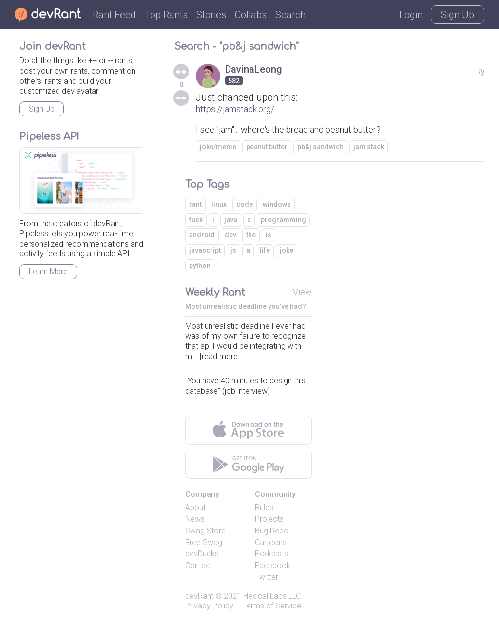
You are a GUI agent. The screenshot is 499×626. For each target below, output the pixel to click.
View (302, 292)
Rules (264, 507)
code (244, 204)
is (268, 235)
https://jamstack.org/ (235, 109)
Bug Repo (271, 530)
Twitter (266, 577)
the (251, 235)
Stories (211, 14)
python (200, 265)
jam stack (368, 147)
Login (410, 14)
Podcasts (271, 553)
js (233, 250)
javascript (205, 250)
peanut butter (267, 147)
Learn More (48, 271)
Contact (198, 565)
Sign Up (457, 14)
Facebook (272, 565)
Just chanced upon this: (246, 97)
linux (219, 204)
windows (277, 204)
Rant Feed (114, 14)
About (195, 507)
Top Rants (166, 14)
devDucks (202, 553)
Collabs (251, 14)
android (202, 235)
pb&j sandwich (320, 147)
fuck (196, 220)
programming (283, 220)
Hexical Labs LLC (272, 596)
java (230, 220)
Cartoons (271, 542)
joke (286, 250)
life (265, 250)
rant (195, 204)
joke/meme (218, 147)
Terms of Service (272, 605)
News (195, 519)
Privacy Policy (209, 605)
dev (230, 235)
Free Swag (203, 542)
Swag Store (205, 530)
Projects (269, 519)
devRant (199, 596)
